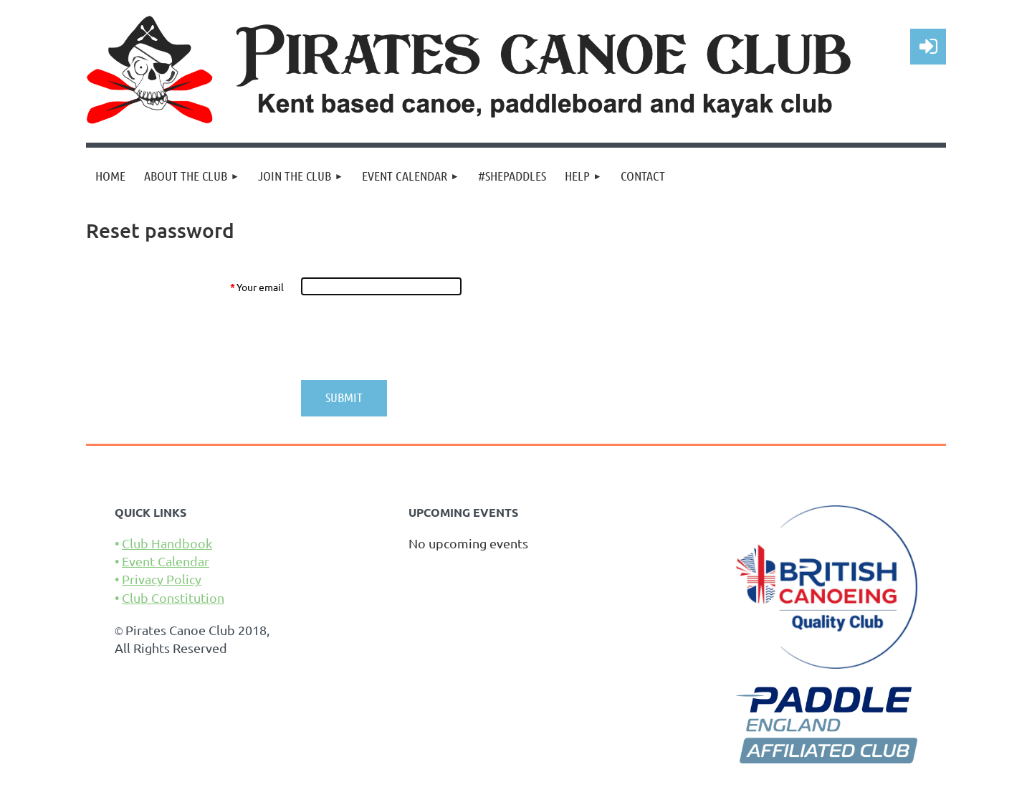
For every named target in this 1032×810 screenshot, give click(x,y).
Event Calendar (165, 560)
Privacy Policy (161, 578)
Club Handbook (167, 543)
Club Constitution (173, 597)
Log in (928, 47)
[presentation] (410, 338)
